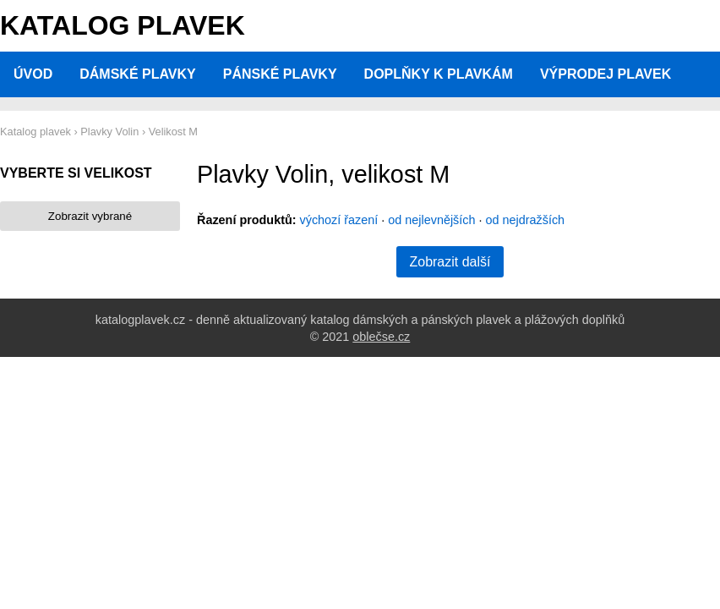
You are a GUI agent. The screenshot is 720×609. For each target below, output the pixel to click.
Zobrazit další (449, 262)
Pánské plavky (280, 74)
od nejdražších (525, 220)
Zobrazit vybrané (90, 216)
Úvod (33, 74)
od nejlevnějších (431, 220)
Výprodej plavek (605, 74)
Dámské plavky (137, 74)
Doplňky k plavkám (438, 74)
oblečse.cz (381, 336)
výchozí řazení (339, 220)
